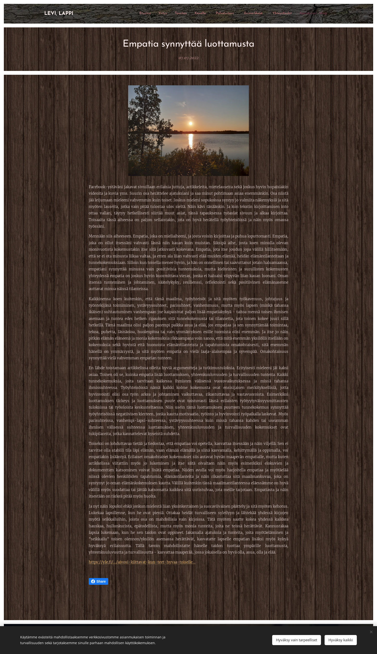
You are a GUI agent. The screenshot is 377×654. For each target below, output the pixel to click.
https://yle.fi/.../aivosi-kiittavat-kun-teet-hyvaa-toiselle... (142, 562)
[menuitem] (267, 14)
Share (98, 581)
